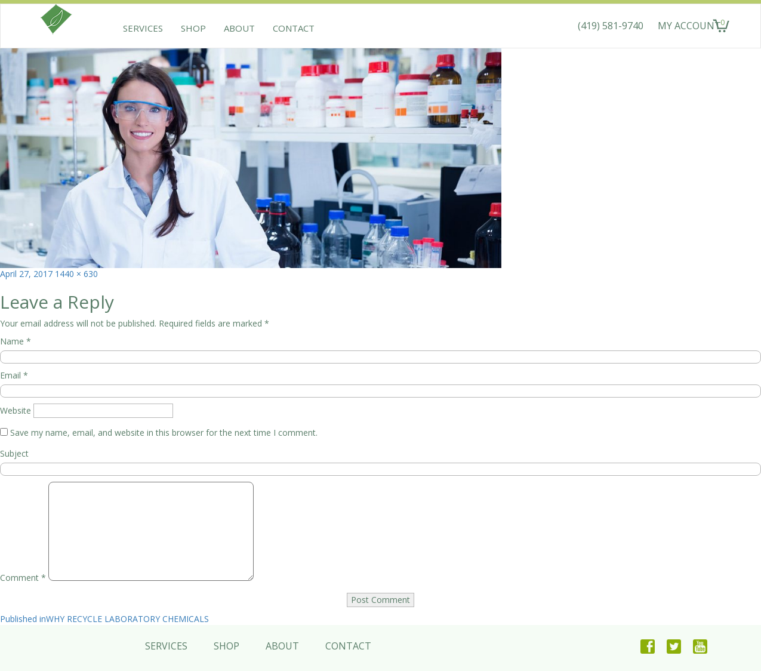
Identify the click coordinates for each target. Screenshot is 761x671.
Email (14, 375)
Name (15, 341)
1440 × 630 (76, 273)
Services (143, 28)
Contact (294, 28)
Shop (193, 28)
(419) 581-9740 (610, 25)
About (239, 28)
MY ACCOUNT (689, 25)
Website (15, 410)
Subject (14, 453)
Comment (23, 577)
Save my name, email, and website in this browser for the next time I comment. (164, 432)
